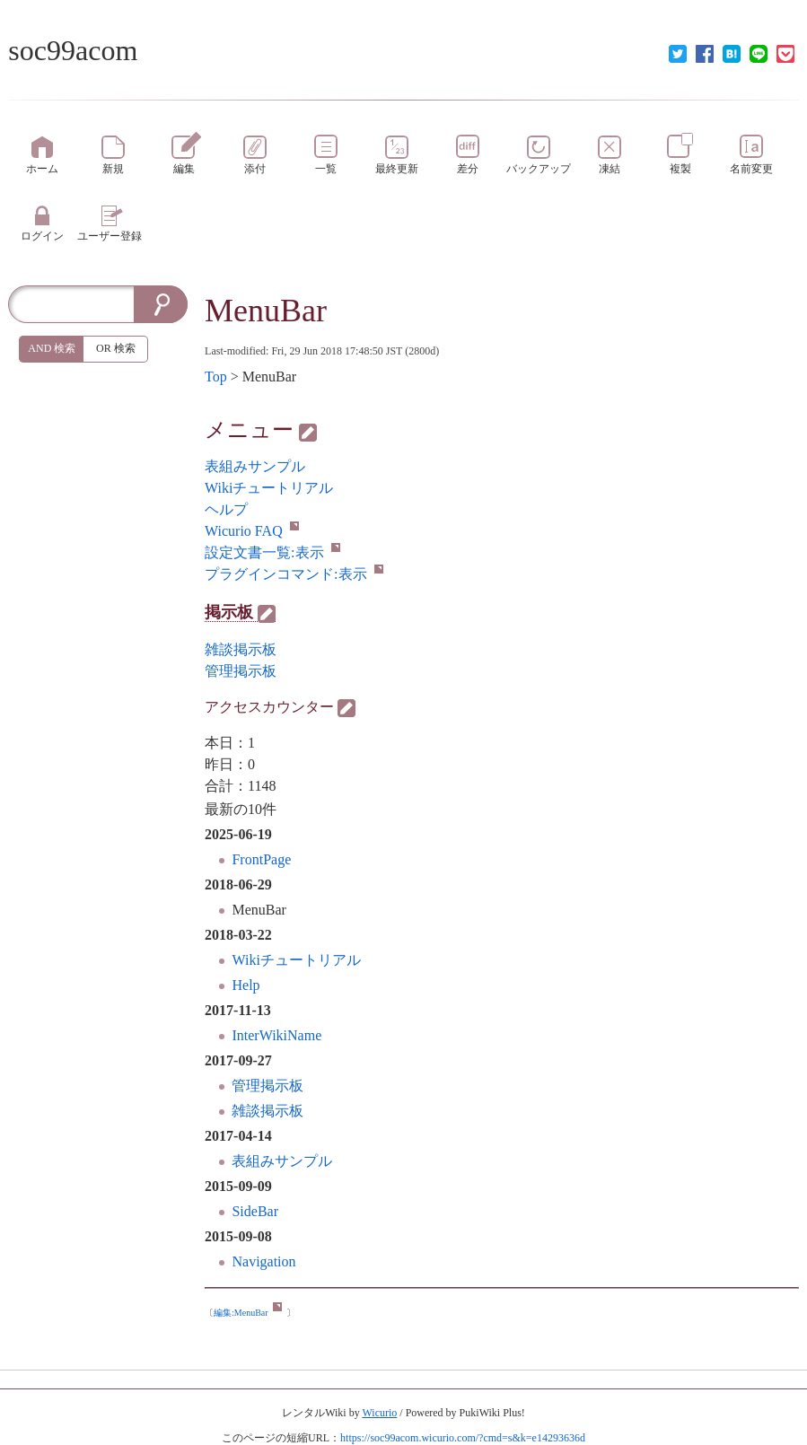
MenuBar (266, 310)
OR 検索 (116, 348)
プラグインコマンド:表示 (293, 574)
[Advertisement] (98, 657)
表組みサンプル (282, 1161)
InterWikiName (276, 1035)
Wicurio (379, 1412)
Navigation (263, 1261)
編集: (248, 1313)
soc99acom (72, 50)
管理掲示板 (267, 1085)
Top (216, 376)
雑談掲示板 (267, 1110)
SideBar (255, 1211)
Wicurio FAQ (252, 531)
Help (245, 985)
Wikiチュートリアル (296, 960)
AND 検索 (51, 348)
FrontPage (261, 859)
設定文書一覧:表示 (272, 552)
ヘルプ (226, 509)
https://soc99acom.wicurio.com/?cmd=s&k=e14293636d (462, 1438)
